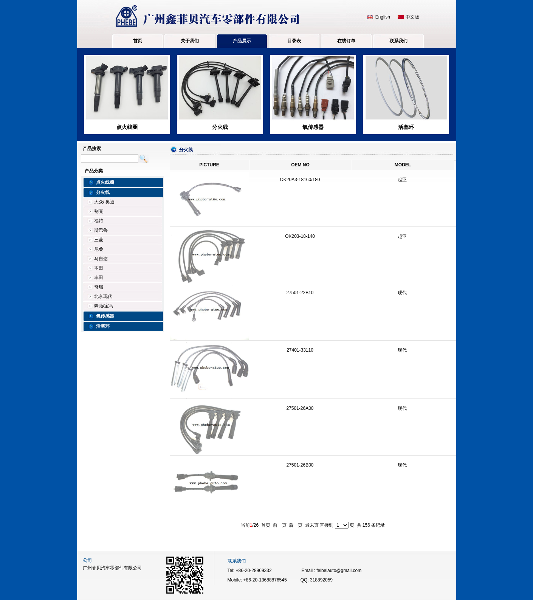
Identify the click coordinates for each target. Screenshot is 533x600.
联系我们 (398, 40)
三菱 (98, 239)
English (382, 17)
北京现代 (103, 296)
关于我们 (190, 40)
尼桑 (98, 249)
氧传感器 (313, 127)
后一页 (295, 525)
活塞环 (406, 127)
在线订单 (346, 40)
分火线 (220, 127)
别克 (98, 211)
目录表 (294, 40)
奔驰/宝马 (103, 306)
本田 (98, 268)
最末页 (312, 525)
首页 (137, 40)
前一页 (280, 525)
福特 (98, 220)
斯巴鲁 (101, 230)
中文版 (412, 17)
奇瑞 (98, 287)
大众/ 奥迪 (104, 202)
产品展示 (242, 40)
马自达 (101, 258)
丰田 (98, 277)
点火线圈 (127, 127)
